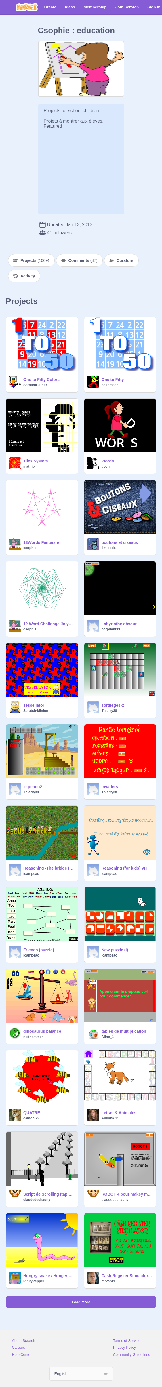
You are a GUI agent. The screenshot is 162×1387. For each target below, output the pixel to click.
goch (106, 466)
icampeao (31, 874)
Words (108, 461)
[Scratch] (26, 7)
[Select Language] (81, 1374)
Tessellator (33, 705)
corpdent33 (111, 629)
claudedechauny (36, 1200)
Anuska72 (110, 1118)
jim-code (109, 548)
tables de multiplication (124, 1031)
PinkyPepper (33, 1281)
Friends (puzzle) (38, 950)
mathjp (29, 466)
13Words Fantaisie (41, 542)
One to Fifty (113, 379)
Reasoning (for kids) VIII (125, 868)
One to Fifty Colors (41, 379)
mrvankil (109, 1281)
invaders (110, 786)
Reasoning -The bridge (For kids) (49, 868)
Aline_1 (108, 1037)
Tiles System (35, 461)
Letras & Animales (119, 1112)
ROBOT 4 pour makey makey (127, 1194)
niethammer (33, 1037)
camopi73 (31, 1118)
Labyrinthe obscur (119, 624)
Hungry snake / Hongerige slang (49, 1275)
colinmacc (110, 385)
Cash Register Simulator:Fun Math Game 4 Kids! (127, 1275)
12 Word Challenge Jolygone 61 (49, 624)
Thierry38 (109, 711)
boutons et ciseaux (120, 542)
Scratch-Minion (35, 711)
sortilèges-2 (113, 705)
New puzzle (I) (115, 950)
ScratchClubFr (35, 385)
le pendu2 (32, 786)
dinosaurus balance (42, 1031)
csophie (29, 548)
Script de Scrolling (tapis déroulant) (49, 1194)
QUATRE (31, 1112)
